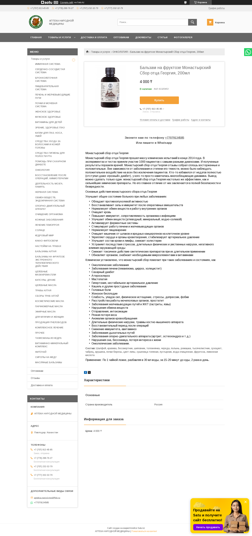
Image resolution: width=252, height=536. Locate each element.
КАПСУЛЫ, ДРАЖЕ (45, 280)
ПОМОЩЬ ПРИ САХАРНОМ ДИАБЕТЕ (50, 163)
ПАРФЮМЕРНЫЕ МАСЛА (49, 306)
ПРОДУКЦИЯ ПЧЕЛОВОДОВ (51, 322)
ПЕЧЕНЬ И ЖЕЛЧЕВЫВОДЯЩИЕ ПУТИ (52, 96)
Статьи (162, 37)
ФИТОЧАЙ (40, 352)
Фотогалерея (183, 37)
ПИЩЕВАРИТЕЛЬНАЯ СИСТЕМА (47, 88)
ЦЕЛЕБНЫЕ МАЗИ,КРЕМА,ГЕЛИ (45, 273)
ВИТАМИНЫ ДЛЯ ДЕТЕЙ (48, 122)
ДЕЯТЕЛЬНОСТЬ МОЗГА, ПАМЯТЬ (49, 185)
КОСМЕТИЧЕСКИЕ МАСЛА (49, 301)
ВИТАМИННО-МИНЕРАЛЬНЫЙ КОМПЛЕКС (51, 345)
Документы (143, 37)
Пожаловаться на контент (144, 531)
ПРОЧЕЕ (39, 332)
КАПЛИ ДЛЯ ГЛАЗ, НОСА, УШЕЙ (49, 134)
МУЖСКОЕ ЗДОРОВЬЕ (48, 117)
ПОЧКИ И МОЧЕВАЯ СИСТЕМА (46, 105)
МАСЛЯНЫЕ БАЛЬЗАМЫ (48, 362)
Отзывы (35, 378)
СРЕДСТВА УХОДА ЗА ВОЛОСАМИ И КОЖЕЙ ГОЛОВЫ (48, 144)
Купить (159, 100)
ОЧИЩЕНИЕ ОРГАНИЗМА (49, 214)
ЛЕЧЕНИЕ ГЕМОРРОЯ (47, 225)
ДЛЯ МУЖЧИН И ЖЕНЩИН (49, 317)
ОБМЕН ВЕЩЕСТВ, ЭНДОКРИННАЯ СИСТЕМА (50, 199)
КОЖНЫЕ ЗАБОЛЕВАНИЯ (49, 219)
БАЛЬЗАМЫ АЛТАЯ (45, 251)
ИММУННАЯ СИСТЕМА (47, 64)
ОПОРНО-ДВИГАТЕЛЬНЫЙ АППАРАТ (50, 207)
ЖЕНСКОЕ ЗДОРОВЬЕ (47, 111)
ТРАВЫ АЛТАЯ (43, 290)
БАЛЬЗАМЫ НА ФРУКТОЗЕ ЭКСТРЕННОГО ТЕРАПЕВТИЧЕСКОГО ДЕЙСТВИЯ (50, 261)
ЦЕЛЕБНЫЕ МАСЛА (46, 285)
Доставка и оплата (94, 37)
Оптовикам (121, 37)
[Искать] (192, 22)
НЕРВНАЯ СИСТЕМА (46, 192)
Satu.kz (141, 528)
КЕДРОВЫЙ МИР (44, 235)
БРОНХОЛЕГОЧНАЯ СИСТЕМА (46, 79)
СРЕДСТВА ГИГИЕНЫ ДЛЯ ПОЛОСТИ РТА (50, 154)
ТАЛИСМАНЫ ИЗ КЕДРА (48, 338)
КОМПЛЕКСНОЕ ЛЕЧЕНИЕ (49, 327)
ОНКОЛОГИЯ (120, 51)
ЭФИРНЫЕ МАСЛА (45, 311)
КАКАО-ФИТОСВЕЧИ (46, 240)
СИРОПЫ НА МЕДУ (46, 357)
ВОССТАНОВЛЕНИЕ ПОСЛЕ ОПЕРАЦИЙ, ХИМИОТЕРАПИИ (51, 177)
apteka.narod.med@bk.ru (47, 497)
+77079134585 (174, 137)
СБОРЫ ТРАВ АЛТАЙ (47, 296)
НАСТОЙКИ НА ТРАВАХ (48, 246)
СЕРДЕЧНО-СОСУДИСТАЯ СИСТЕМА (50, 71)
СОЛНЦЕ (40, 230)
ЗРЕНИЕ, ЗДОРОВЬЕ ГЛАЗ (50, 127)
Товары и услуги (59, 37)
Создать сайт (66, 2)
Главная (36, 37)
